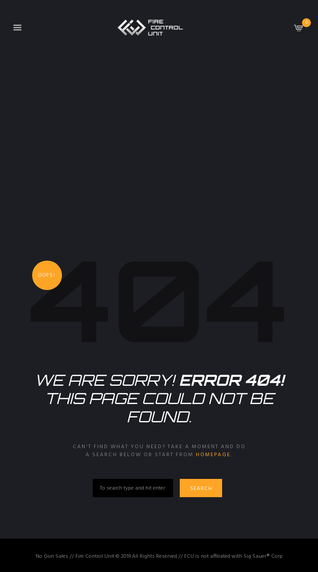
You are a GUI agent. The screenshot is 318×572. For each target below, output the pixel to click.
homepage (213, 454)
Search (201, 488)
